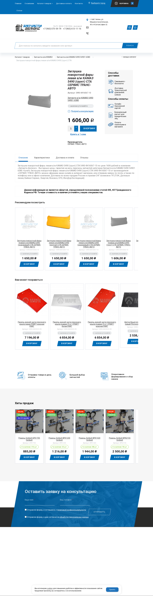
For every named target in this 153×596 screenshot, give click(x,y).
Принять (112, 590)
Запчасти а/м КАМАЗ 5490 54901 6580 (73, 57)
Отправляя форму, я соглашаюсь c (56, 508)
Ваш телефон (66, 498)
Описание (23, 157)
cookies (50, 588)
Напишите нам (96, 29)
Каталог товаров (22, 57)
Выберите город (98, 3)
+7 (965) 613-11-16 (72, 28)
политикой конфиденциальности (71, 508)
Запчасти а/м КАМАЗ (43, 57)
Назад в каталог (129, 57)
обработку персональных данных (74, 515)
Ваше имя (30, 498)
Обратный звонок (97, 34)
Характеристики (42, 157)
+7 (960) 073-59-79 (52, 28)
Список (118, 94)
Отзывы (84, 157)
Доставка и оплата (65, 157)
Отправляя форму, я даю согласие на (58, 515)
